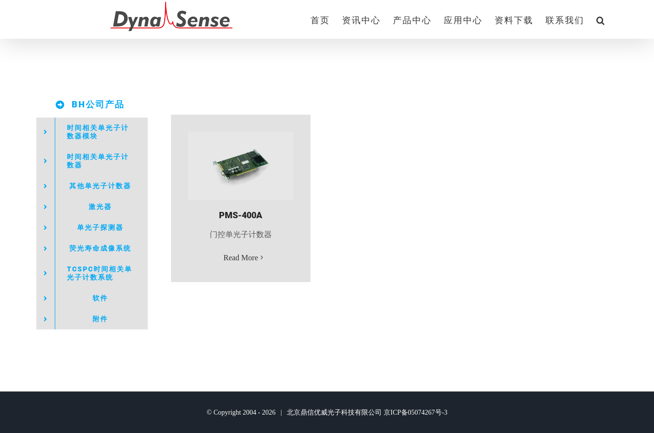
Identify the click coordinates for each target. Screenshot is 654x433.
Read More (240, 258)
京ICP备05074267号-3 (415, 412)
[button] (601, 19)
